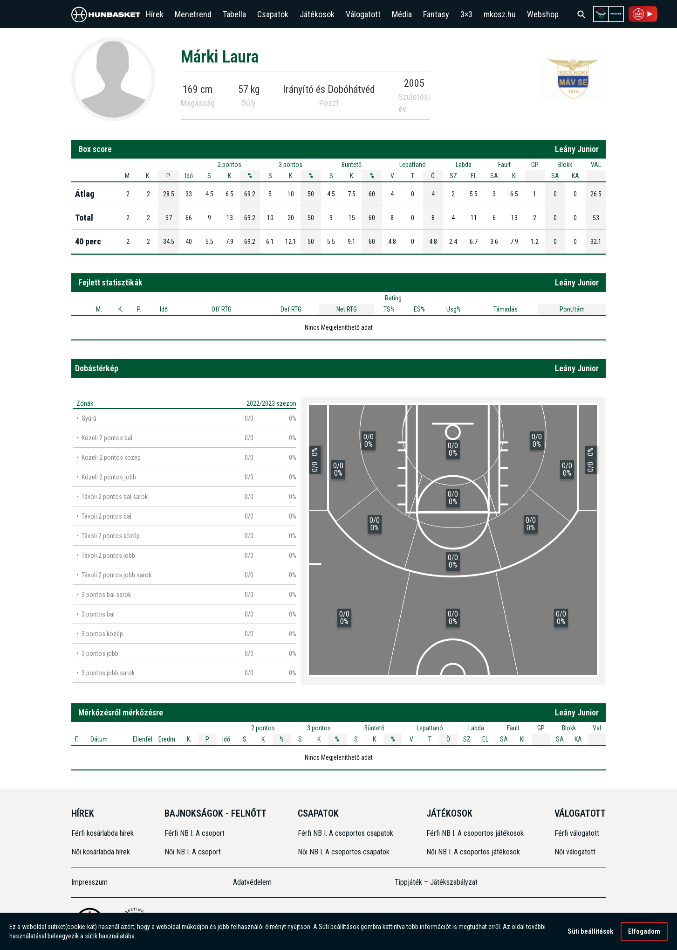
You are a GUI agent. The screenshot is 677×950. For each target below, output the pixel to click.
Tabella (234, 14)
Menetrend (193, 14)
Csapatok (272, 14)
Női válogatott (574, 851)
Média (402, 14)
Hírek (155, 14)
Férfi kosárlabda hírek (102, 833)
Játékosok (317, 14)
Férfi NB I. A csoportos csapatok (346, 833)
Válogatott (363, 14)
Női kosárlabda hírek (100, 851)
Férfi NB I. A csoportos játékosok (475, 833)
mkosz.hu (500, 14)
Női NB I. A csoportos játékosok (473, 851)
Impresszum (89, 882)
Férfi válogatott (576, 833)
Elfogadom (644, 931)
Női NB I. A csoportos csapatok (344, 851)
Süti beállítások (590, 931)
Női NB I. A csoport (192, 851)
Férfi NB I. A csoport (194, 833)
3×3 (466, 14)
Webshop (543, 14)
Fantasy (436, 14)
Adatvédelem (252, 882)
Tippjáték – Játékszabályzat (436, 882)
